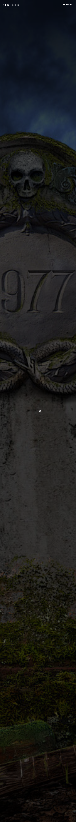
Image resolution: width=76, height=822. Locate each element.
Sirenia (11, 4)
